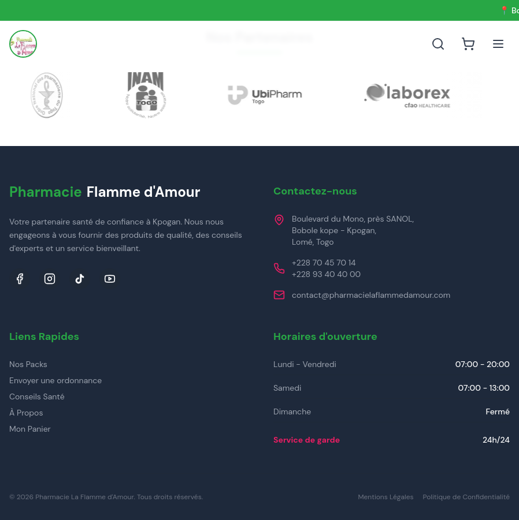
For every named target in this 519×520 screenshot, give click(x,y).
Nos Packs (28, 364)
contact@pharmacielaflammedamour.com (371, 295)
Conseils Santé (37, 396)
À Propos (26, 412)
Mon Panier (30, 429)
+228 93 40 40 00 (326, 274)
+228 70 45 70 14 (324, 262)
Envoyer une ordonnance (55, 380)
